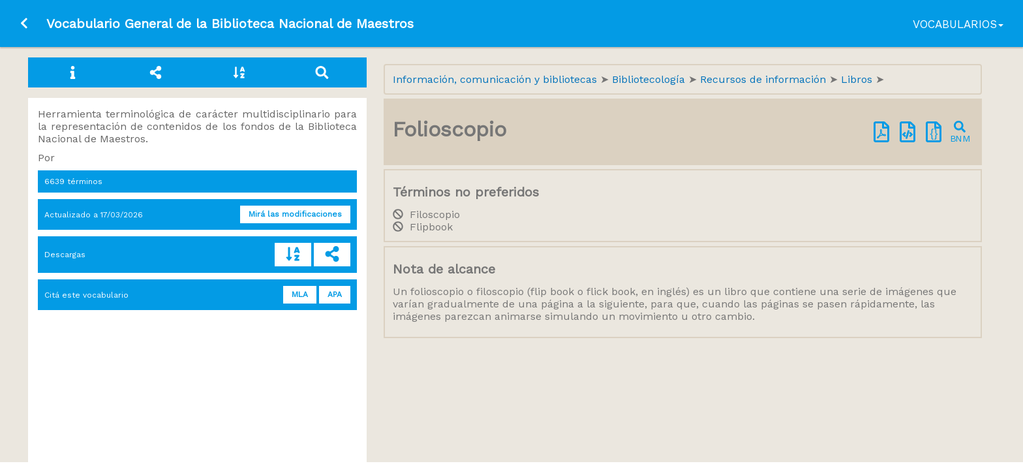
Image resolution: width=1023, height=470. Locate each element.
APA (335, 294)
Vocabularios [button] (958, 24)
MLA (300, 294)
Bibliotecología (650, 79)
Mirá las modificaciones (295, 214)
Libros (858, 79)
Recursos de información (764, 79)
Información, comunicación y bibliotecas (496, 79)
